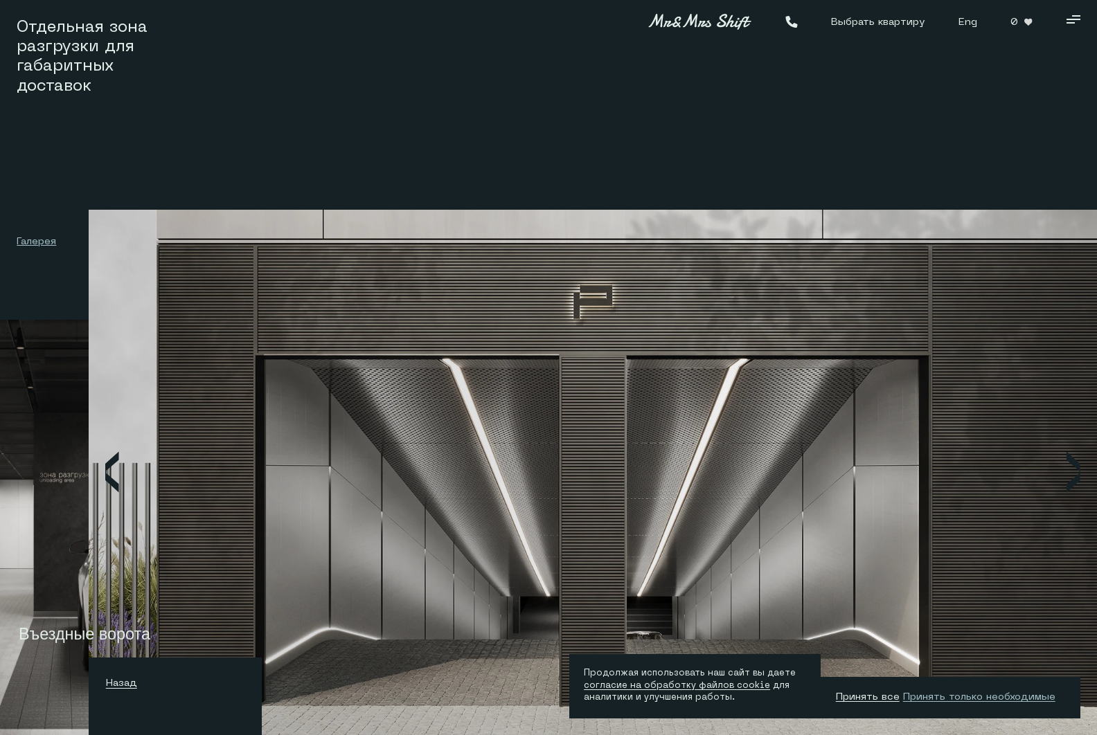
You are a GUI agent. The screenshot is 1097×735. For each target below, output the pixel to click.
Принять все (868, 696)
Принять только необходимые (979, 696)
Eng (967, 21)
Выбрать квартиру (878, 21)
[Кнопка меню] (1073, 21)
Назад (125, 682)
